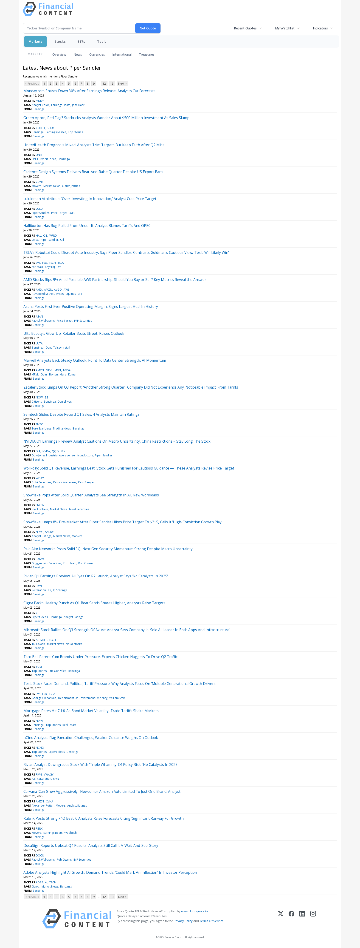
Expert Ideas (48, 159)
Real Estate (69, 725)
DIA (38, 451)
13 (112, 84)
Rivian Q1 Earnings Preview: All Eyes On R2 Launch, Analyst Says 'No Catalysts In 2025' (95, 576)
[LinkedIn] (302, 919)
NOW (39, 397)
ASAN (39, 316)
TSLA (61, 263)
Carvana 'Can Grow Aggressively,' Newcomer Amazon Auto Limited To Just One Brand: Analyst (101, 791)
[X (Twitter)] (280, 919)
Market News (51, 186)
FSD (44, 263)
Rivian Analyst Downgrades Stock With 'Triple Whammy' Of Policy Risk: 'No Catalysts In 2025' (100, 764)
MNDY (40, 101)
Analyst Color (40, 105)
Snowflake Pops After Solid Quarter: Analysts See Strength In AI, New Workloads (91, 495)
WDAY (40, 478)
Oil (62, 240)
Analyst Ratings (41, 536)
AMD (39, 290)
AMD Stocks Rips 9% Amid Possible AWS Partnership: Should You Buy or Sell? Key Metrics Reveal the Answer (114, 279)
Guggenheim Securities (46, 563)
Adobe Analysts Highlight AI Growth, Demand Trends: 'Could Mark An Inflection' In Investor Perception (110, 872)
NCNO (40, 748)
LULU (39, 209)
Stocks (60, 41)
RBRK (39, 829)
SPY (80, 294)
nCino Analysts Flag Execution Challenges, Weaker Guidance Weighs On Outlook (90, 737)
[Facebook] (291, 919)
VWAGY (48, 774)
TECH (52, 263)
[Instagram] (313, 919)
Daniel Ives (65, 402)
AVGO (58, 290)
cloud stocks (74, 644)
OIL (45, 236)
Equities (71, 294)
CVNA (49, 801)
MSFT (58, 370)
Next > (122, 84)
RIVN (39, 586)
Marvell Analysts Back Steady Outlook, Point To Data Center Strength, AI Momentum (94, 360)
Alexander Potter (43, 806)
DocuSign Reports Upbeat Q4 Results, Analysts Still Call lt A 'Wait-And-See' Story (90, 845)
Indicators (320, 28)
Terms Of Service (212, 921)
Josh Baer (78, 105)
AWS (66, 290)
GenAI (35, 886)
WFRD (53, 236)
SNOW (40, 505)
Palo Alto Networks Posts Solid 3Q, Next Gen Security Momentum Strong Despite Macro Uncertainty (108, 548)
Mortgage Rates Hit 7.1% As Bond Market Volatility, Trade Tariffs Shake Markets (91, 710)
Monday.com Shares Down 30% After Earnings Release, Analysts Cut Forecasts (89, 90)
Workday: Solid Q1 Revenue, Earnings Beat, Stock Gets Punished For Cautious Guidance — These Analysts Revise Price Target (128, 468)
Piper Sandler (40, 213)
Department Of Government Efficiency (82, 698)
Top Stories (75, 132)
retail (66, 347)
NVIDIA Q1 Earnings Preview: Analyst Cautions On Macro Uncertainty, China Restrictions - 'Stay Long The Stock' (117, 441)
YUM (39, 667)
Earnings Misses (56, 132)
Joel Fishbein (40, 509)
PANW (40, 559)
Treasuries (147, 54)
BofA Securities (41, 482)
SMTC (39, 424)
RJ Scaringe (60, 590)
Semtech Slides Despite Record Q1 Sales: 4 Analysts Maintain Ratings (81, 414)
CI (37, 613)
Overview (59, 54)
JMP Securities (83, 321)
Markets (35, 41)
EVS (38, 263)
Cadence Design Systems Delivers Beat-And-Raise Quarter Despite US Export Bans (93, 171)
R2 (49, 590)
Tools (101, 41)
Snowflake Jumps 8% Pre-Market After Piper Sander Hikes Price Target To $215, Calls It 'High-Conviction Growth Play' (122, 521)
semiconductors (82, 455)
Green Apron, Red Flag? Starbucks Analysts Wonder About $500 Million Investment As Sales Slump (106, 117)
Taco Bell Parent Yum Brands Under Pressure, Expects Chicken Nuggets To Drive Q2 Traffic (100, 656)
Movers (36, 186)
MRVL (49, 370)
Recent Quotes (245, 28)
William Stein (117, 698)
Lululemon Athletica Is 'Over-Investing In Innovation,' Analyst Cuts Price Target (89, 198)
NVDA (67, 370)
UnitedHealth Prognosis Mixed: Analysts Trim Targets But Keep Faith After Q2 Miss (93, 144)
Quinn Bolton (49, 374)
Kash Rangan (86, 482)
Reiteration (39, 590)
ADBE (39, 882)
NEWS (39, 532)
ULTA (39, 343)
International (122, 54)
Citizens (37, 402)
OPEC (35, 240)
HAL (38, 236)
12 (104, 84)
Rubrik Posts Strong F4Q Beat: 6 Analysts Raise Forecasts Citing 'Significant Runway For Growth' (103, 818)
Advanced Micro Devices (48, 294)
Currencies (97, 54)
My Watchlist (285, 28)
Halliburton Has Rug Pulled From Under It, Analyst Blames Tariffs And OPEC (87, 225)
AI (37, 640)
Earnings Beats (60, 105)
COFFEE (40, 128)
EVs (59, 267)
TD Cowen (38, 644)
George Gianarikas (44, 698)
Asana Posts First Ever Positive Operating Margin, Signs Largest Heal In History (90, 306)
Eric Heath (69, 563)
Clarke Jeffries (71, 186)
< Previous (32, 84)
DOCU (40, 855)
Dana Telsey (54, 347)
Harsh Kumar (68, 374)
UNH (39, 155)
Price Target (59, 213)
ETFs (81, 41)
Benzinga (39, 109)
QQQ (55, 451)
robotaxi (37, 267)
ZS (46, 397)
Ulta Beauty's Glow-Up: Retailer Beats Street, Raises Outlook (73, 333)
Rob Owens (85, 563)
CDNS (39, 182)
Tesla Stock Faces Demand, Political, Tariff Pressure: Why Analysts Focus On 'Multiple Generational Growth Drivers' (119, 683)
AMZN (48, 290)
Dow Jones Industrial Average (51, 455)
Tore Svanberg (41, 428)
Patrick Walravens (43, 321)
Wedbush (70, 833)
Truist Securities (79, 509)
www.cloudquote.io (194, 911)
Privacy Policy (183, 921)
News (77, 54)
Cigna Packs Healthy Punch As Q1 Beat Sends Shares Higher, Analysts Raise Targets (94, 602)
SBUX (51, 128)
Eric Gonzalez (57, 671)
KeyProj (50, 267)
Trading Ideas (62, 428)
